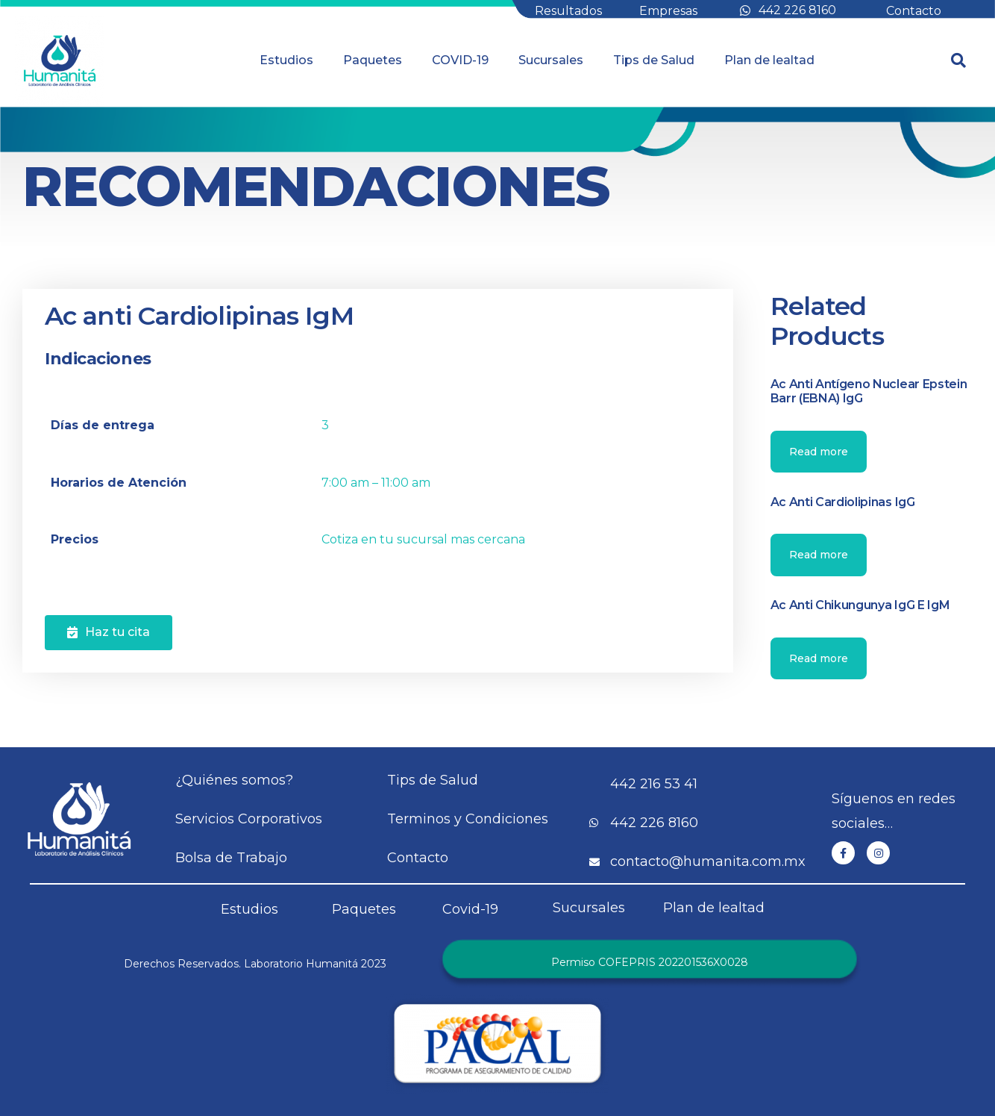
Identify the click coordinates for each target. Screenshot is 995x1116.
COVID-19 (460, 60)
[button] (108, 632)
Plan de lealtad (769, 60)
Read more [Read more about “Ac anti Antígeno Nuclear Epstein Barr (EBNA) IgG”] (818, 451)
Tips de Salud (653, 60)
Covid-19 (470, 909)
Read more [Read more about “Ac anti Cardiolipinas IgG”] (818, 554)
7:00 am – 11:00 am (375, 483)
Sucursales (550, 60)
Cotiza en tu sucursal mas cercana (423, 539)
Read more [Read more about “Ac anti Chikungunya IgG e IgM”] (818, 658)
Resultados (568, 11)
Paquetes (372, 60)
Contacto (913, 11)
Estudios (286, 60)
